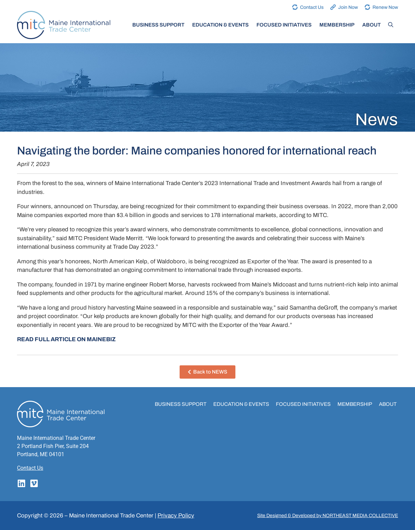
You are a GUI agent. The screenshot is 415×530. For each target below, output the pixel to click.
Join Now (348, 7)
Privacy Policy (175, 515)
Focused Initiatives (284, 25)
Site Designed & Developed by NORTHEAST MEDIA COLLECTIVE (327, 515)
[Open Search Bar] (391, 25)
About (371, 25)
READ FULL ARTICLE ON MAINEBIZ (66, 339)
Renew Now (385, 7)
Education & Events (220, 25)
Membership (336, 25)
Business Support (158, 25)
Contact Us (311, 7)
